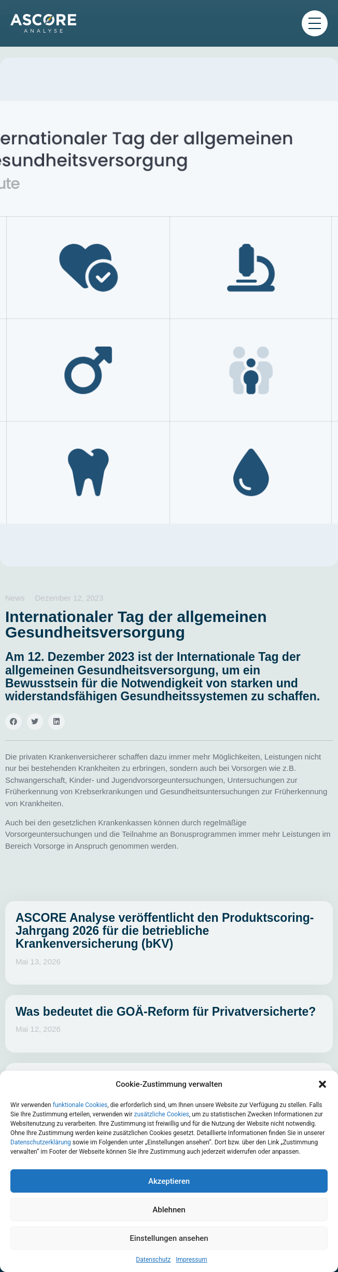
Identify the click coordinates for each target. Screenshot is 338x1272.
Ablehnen (168, 1209)
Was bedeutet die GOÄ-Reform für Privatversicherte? (166, 1011)
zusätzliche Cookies (161, 1114)
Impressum (191, 1259)
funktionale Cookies (80, 1105)
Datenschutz (153, 1259)
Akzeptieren (169, 1181)
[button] (322, 1084)
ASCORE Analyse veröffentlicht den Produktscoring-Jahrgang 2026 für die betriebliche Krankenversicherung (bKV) (165, 931)
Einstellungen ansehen (169, 1238)
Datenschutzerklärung (40, 1142)
